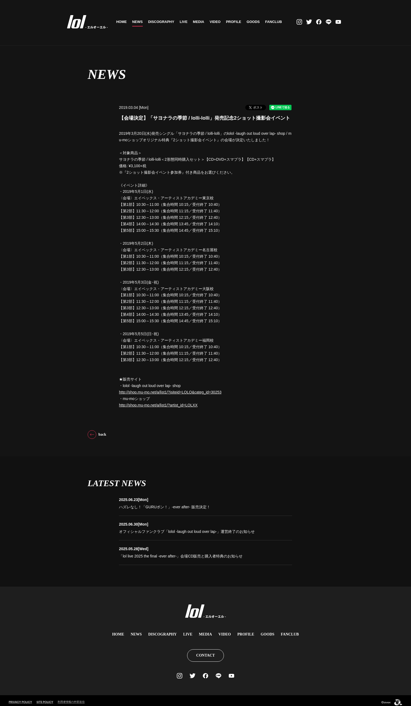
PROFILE (234, 22)
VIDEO (216, 22)
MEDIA (199, 22)
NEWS (138, 22)
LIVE (185, 22)
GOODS (254, 22)
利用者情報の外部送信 (72, 698)
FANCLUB (274, 22)
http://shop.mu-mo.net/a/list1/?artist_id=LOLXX (158, 405)
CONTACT (205, 652)
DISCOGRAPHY (162, 22)
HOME (122, 22)
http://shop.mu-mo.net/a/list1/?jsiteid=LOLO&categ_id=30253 (170, 392)
